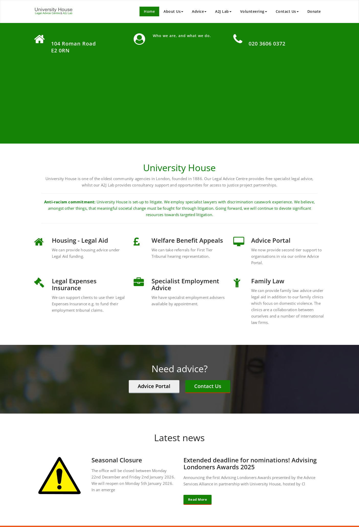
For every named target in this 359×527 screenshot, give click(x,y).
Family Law (267, 281)
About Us (173, 11)
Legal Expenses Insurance (74, 284)
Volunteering (253, 11)
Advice (199, 11)
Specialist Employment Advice (185, 284)
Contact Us (287, 11)
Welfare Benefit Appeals (187, 240)
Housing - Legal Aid (80, 240)
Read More (197, 499)
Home (149, 11)
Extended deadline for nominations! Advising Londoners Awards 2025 (250, 463)
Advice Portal (271, 240)
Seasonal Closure (116, 460)
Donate (314, 11)
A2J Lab (223, 11)
